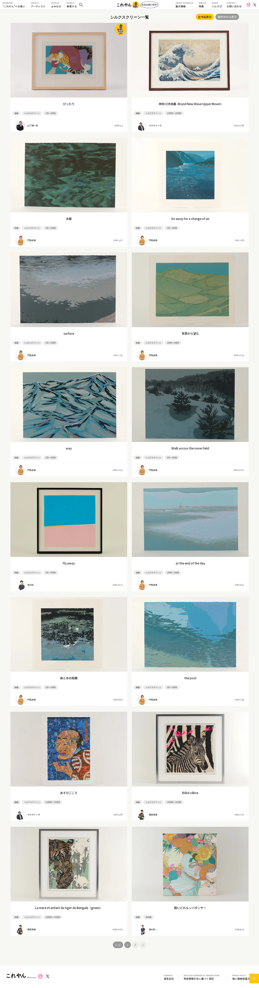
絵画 (16, 227)
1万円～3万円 (173, 342)
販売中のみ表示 (227, 17)
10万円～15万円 (52, 802)
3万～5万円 (50, 113)
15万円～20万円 (174, 113)
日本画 (148, 917)
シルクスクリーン (32, 113)
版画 (16, 113)
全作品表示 (205, 17)
